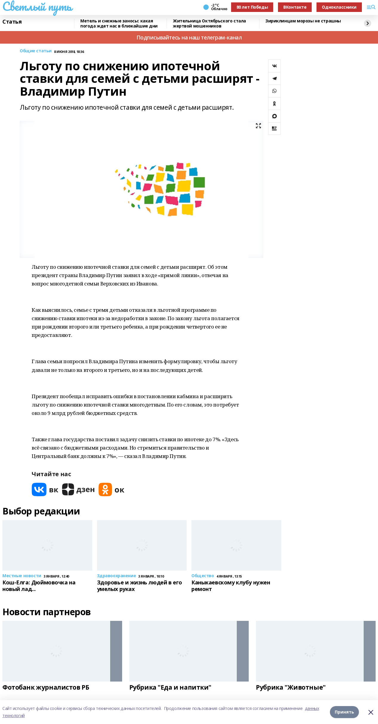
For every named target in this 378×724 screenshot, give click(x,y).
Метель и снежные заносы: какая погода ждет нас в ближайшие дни (119, 23)
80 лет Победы (252, 7)
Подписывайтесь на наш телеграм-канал (189, 37)
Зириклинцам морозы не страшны (303, 21)
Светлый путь (37, 6)
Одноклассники (339, 7)
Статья (11, 22)
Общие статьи (36, 51)
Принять (344, 712)
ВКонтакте (294, 7)
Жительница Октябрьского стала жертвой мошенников (209, 23)
